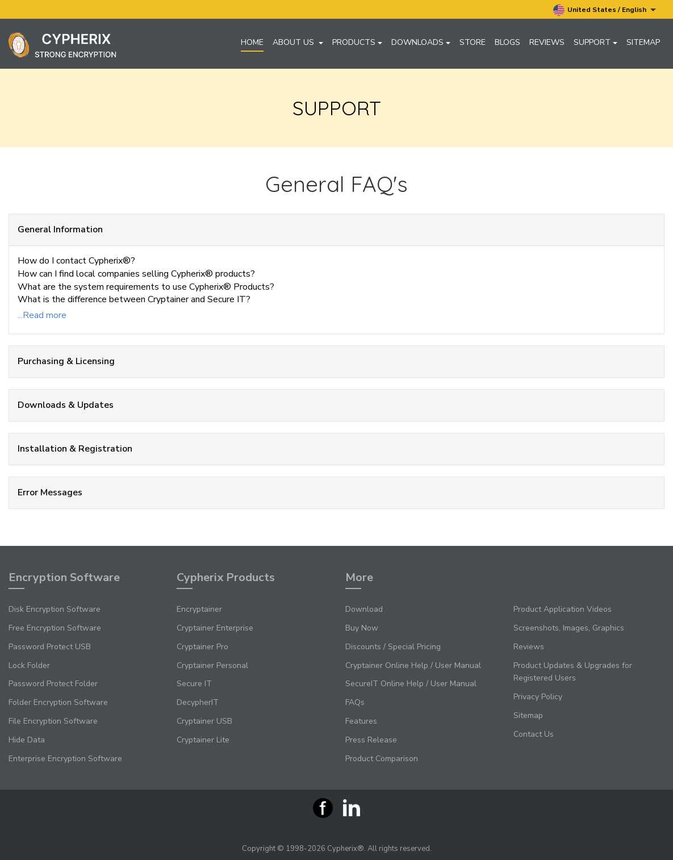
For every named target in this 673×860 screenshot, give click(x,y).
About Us (298, 42)
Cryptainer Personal (212, 665)
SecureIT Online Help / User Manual (410, 683)
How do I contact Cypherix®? (76, 260)
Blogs (507, 42)
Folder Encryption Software (58, 702)
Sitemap (643, 42)
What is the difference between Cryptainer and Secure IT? (134, 299)
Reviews (547, 42)
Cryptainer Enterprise (215, 628)
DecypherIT (198, 702)
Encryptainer (199, 609)
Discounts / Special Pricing (393, 646)
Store (472, 42)
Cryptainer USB (204, 721)
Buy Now (361, 628)
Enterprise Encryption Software (65, 758)
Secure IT (194, 683)
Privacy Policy (537, 696)
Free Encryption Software (55, 628)
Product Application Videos (562, 609)
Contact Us (533, 734)
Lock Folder (29, 665)
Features (361, 721)
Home (252, 42)
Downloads (420, 42)
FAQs (355, 702)
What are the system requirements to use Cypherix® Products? (146, 287)
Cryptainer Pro (202, 646)
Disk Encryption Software (55, 609)
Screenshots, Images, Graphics (568, 628)
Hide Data (27, 739)
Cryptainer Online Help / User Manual (413, 665)
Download (364, 609)
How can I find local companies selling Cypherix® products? (136, 274)
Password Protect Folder (53, 683)
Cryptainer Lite (203, 739)
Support (595, 42)
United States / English (604, 10)
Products (357, 42)
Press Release (371, 739)
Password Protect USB (50, 646)
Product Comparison (381, 758)
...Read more (42, 315)
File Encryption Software (53, 721)
